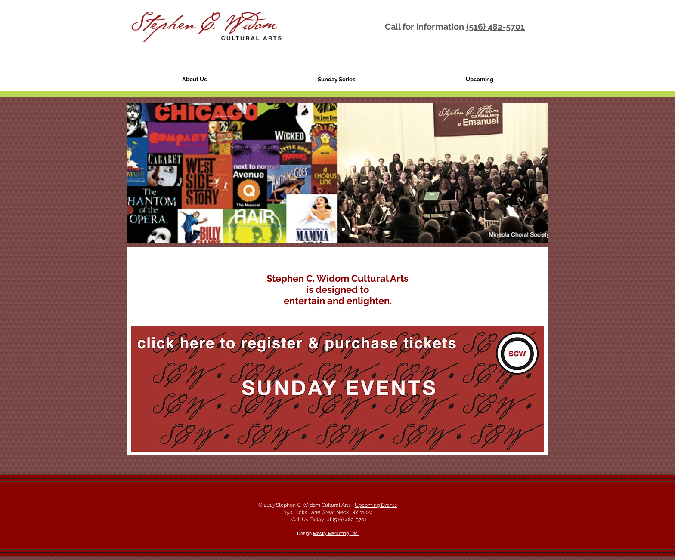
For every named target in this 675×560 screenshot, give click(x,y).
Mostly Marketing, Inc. (336, 533)
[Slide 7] (343, 229)
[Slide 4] (322, 229)
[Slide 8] (353, 229)
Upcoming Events (376, 505)
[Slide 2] (333, 229)
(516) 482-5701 (495, 27)
